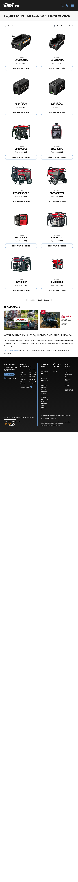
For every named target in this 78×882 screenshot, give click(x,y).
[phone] (62, 5)
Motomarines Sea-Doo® (44, 396)
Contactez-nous (69, 370)
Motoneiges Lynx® (44, 404)
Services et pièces (68, 379)
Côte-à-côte (44, 378)
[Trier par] (63, 26)
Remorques (44, 385)
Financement (68, 374)
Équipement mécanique (44, 388)
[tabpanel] (28, 377)
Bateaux (43, 383)
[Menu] (73, 5)
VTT (42, 376)
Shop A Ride (17, 421)
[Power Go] (20, 424)
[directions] (67, 5)
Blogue (67, 372)
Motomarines (44, 380)
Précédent (30, 300)
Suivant (48, 300)
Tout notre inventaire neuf (44, 370)
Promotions (68, 377)
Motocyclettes (44, 373)
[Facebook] (31, 387)
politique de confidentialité (47, 423)
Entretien (67, 383)
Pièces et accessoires (68, 386)
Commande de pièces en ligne (69, 389)
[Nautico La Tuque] (11, 5)
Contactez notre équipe (11, 350)
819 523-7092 (10, 378)
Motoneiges (44, 391)
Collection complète (43, 408)
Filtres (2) (9, 26)
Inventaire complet (55, 370)
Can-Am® (43, 393)
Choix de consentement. (53, 425)
